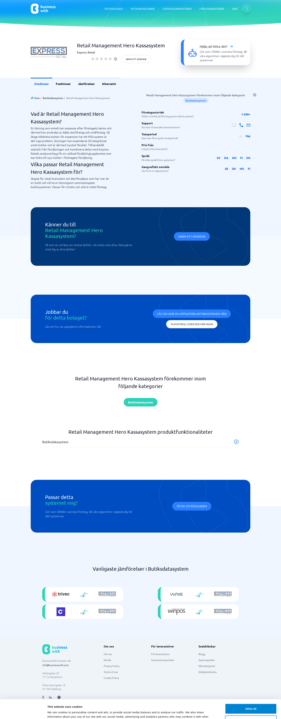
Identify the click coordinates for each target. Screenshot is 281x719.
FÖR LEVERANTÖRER (212, 8)
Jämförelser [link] (86, 84)
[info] (115, 58)
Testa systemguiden (192, 506)
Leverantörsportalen (162, 660)
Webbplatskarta (207, 671)
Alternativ (109, 84)
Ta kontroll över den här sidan (191, 324)
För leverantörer (160, 654)
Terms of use (111, 671)
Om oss (108, 654)
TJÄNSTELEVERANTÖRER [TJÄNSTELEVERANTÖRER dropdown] (177, 8)
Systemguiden (206, 660)
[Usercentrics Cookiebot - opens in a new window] (23, 712)
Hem (37, 98)
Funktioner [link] (63, 84)
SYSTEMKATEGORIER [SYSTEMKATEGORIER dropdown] (143, 8)
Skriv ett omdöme (136, 59)
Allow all (250, 689)
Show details (55, 711)
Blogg (201, 654)
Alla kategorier (206, 666)
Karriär (107, 660)
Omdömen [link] (41, 84)
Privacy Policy (112, 666)
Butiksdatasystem (53, 98)
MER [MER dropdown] (234, 8)
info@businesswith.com (55, 665)
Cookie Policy (111, 677)
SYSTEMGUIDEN (113, 8)
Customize (251, 701)
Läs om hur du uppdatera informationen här (191, 313)
